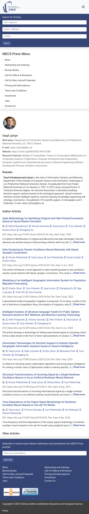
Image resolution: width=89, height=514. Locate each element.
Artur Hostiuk (35, 292)
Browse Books (12, 70)
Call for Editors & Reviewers (18, 75)
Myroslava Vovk (67, 351)
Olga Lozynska (31, 351)
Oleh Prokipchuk (16, 319)
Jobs (7, 101)
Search (7, 43)
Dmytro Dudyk (74, 257)
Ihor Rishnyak (71, 409)
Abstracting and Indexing (17, 65)
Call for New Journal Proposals (20, 80)
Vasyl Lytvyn (59, 226)
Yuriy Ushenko (75, 226)
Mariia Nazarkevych (18, 226)
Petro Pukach (56, 319)
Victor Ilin (20, 292)
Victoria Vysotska (40, 226)
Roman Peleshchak (17, 257)
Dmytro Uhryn (9, 230)
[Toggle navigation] (83, 6)
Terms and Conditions (16, 90)
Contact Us (10, 106)
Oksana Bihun (54, 382)
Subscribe (8, 460)
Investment (10, 95)
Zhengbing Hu (26, 230)
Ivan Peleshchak (55, 257)
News (7, 60)
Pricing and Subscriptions (17, 85)
